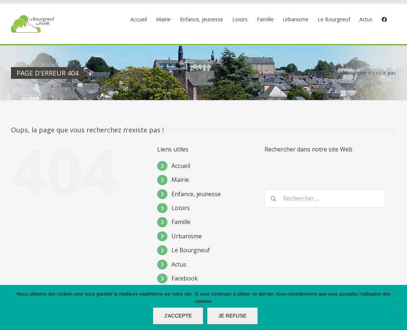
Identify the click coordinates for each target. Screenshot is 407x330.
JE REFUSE (232, 316)
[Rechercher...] (324, 198)
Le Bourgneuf (190, 250)
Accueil (180, 166)
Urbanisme (186, 236)
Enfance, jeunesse (196, 194)
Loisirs (180, 208)
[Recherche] (273, 198)
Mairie (180, 180)
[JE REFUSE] (398, 307)
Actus (178, 264)
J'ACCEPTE (178, 316)
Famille (180, 222)
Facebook (184, 278)
